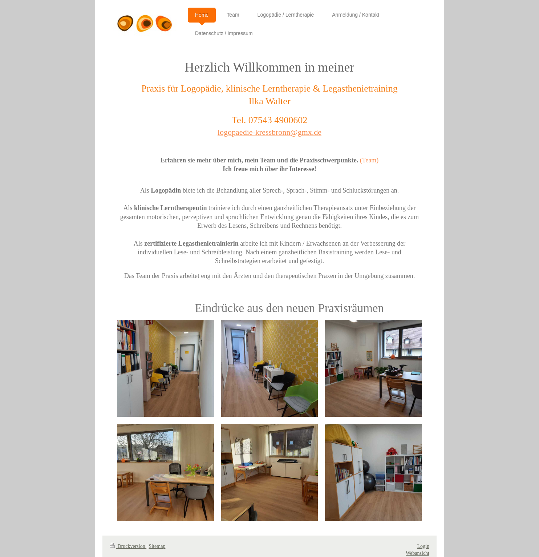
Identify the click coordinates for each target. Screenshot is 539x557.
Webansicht (417, 553)
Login (423, 546)
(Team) (369, 160)
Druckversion (128, 546)
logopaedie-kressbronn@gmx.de (269, 132)
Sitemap (157, 546)
